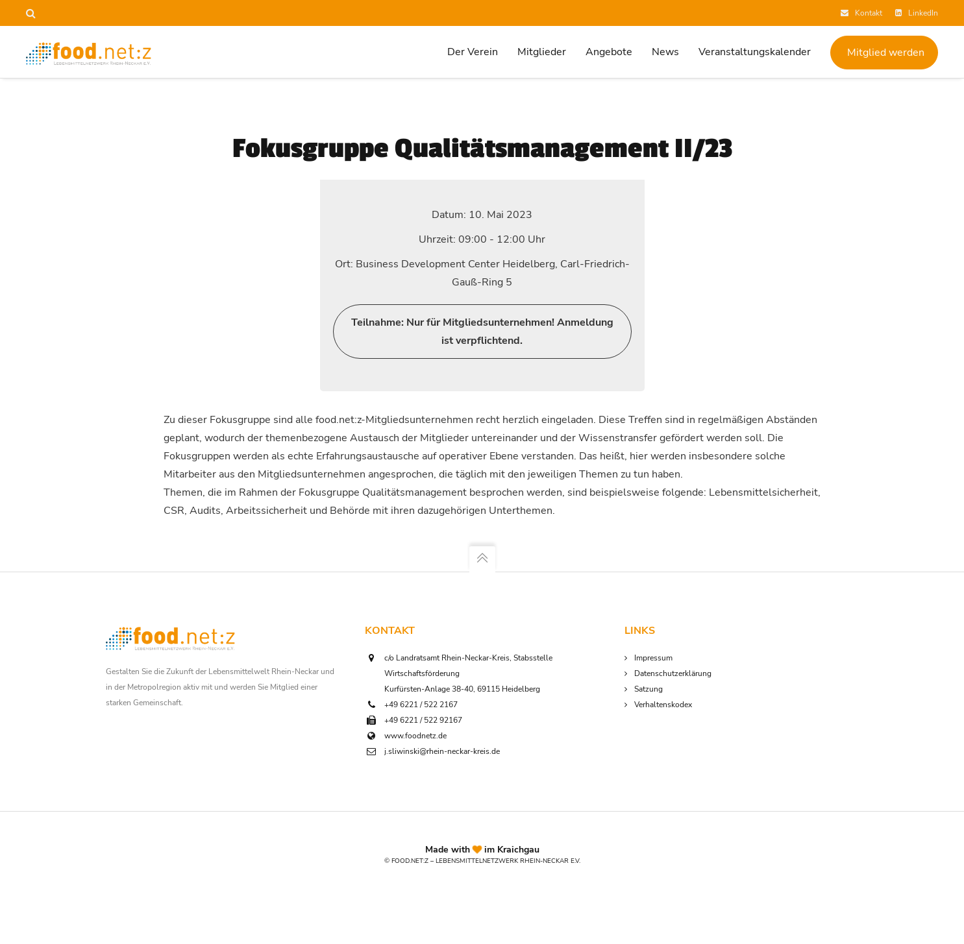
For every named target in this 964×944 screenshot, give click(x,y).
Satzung (648, 689)
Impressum (653, 658)
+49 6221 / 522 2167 (421, 704)
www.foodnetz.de (415, 736)
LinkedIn (916, 13)
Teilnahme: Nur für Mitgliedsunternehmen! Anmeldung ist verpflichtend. (482, 331)
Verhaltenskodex (663, 704)
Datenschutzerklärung (672, 673)
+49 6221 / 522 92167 (423, 720)
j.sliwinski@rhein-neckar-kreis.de (442, 751)
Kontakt (861, 13)
